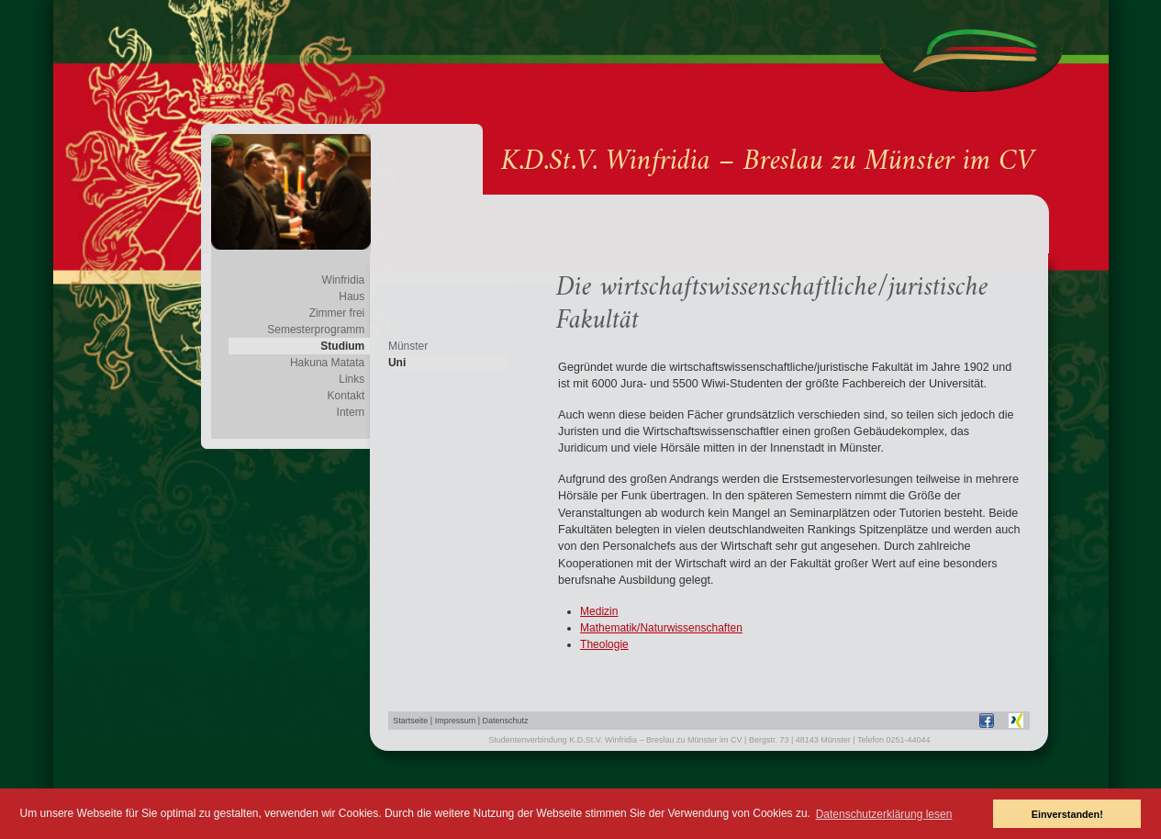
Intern (351, 412)
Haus (351, 296)
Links (351, 379)
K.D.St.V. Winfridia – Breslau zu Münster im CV (767, 161)
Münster (408, 346)
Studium (342, 346)
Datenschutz (506, 720)
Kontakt (346, 395)
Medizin (599, 611)
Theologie (604, 644)
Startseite (410, 720)
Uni (397, 362)
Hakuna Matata (327, 362)
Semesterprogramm (315, 329)
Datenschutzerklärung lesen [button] (884, 814)
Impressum (455, 720)
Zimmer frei (337, 313)
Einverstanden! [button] (1067, 814)
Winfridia (343, 280)
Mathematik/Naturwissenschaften (661, 627)
